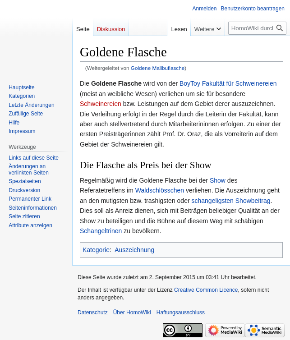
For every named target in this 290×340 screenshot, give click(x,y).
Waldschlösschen (159, 190)
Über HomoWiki (132, 312)
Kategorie (96, 249)
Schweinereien (100, 103)
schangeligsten (212, 200)
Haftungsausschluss (181, 312)
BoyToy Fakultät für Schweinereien (228, 83)
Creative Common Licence (206, 290)
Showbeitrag (253, 200)
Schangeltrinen (101, 230)
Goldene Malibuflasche (158, 68)
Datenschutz (93, 312)
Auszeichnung (134, 249)
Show (218, 180)
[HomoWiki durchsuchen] (257, 28)
